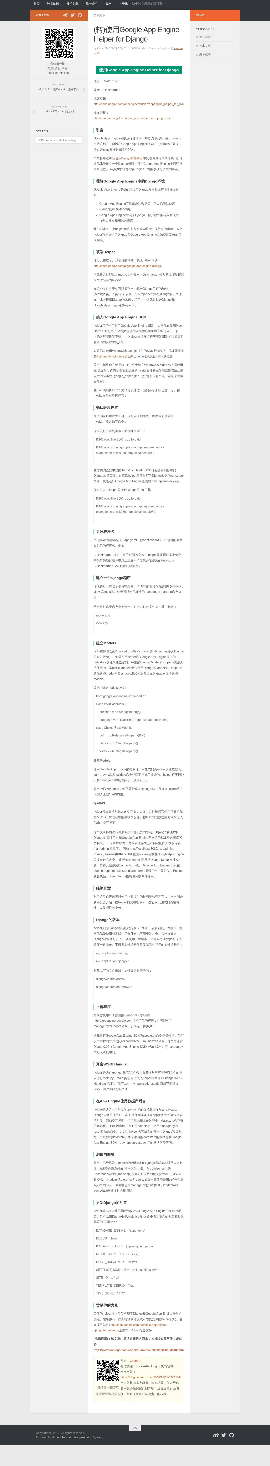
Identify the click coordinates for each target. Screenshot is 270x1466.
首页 (36, 4)
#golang (98, 1458)
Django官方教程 (132, 157)
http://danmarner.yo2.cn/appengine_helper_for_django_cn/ (133, 117)
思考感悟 (86, 4)
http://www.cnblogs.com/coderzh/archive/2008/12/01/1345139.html (142, 1355)
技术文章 (68, 4)
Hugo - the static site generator (71, 1458)
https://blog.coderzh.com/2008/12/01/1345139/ (127, 1398)
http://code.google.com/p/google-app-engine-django (129, 271)
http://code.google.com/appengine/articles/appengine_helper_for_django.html (146, 103)
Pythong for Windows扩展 (114, 361)
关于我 (113, 4)
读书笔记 (50, 4)
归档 (100, 4)
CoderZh (136, 1366)
